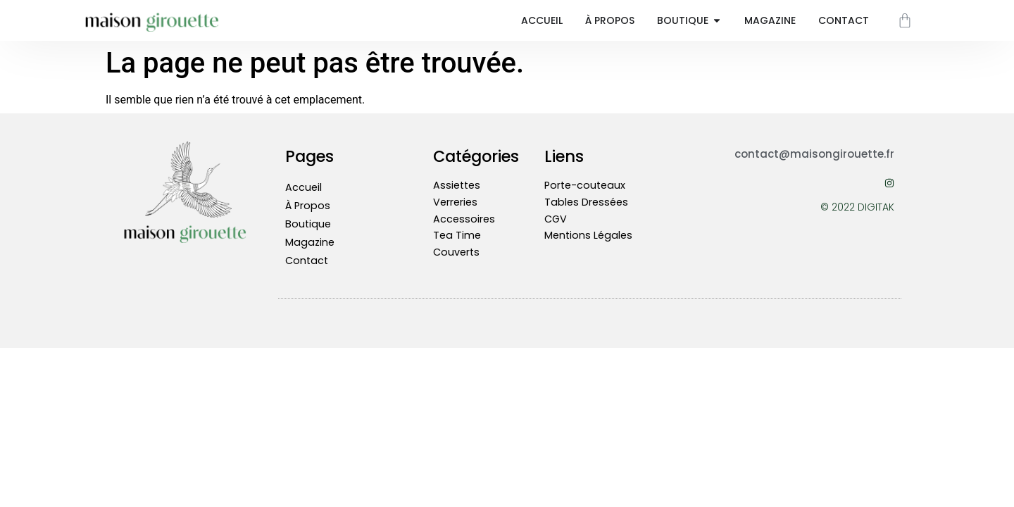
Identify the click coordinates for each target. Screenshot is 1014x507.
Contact (306, 261)
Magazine (309, 242)
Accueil (303, 187)
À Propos (307, 206)
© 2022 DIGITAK (857, 207)
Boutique (308, 224)
